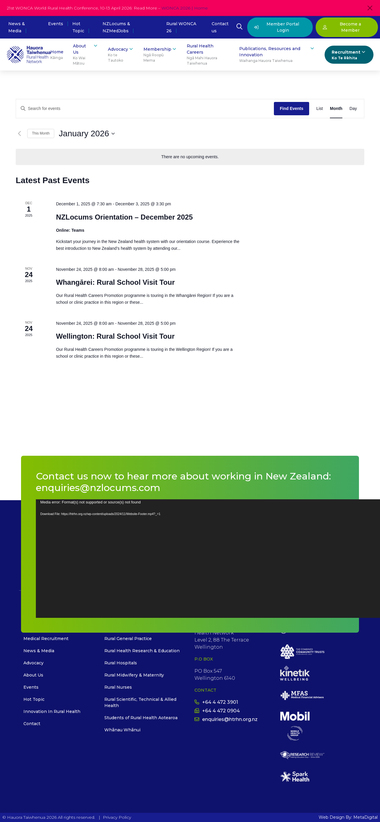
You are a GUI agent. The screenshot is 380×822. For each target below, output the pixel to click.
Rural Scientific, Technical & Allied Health (140, 702)
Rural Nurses (118, 687)
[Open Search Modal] (239, 27)
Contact (31, 723)
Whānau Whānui (122, 730)
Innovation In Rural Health (51, 711)
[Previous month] (19, 133)
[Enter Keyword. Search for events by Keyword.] (145, 108)
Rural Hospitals (120, 663)
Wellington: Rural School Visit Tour (115, 336)
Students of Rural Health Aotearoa (141, 717)
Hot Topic (33, 699)
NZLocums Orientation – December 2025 (124, 217)
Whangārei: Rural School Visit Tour (115, 282)
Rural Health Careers (208, 54)
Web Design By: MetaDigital (348, 817)
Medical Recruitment (45, 638)
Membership (160, 54)
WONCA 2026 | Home (185, 8)
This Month (41, 133)
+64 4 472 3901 (216, 702)
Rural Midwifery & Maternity (134, 675)
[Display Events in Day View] (353, 108)
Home (56, 54)
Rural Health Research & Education (142, 650)
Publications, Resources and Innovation (277, 54)
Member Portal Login (276, 27)
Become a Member (342, 27)
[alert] (190, 157)
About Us (85, 54)
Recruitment (349, 55)
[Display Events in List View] (319, 108)
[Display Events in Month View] (336, 108)
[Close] (369, 8)
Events (55, 23)
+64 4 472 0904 (217, 711)
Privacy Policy (117, 817)
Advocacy (121, 54)
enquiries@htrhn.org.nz (226, 719)
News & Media (38, 650)
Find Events (291, 108)
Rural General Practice (128, 638)
